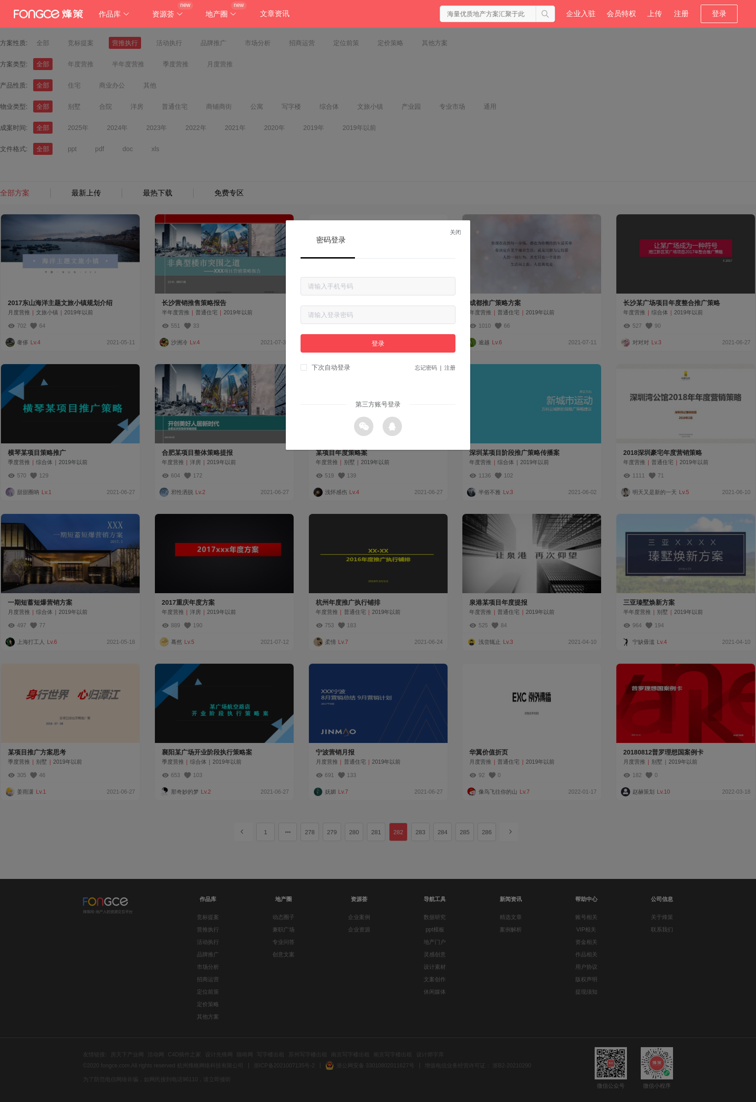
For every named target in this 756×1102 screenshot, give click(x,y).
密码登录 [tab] (331, 240)
